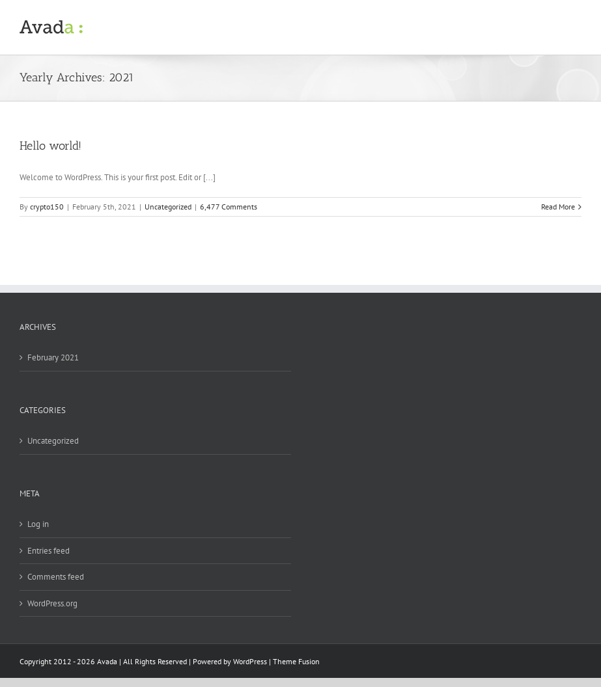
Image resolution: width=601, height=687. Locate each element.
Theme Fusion (296, 661)
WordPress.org (52, 603)
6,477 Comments (228, 206)
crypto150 (47, 206)
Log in (38, 524)
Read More (558, 206)
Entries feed (48, 550)
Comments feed (55, 576)
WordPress (250, 661)
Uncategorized (168, 206)
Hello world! (50, 146)
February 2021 (53, 357)
